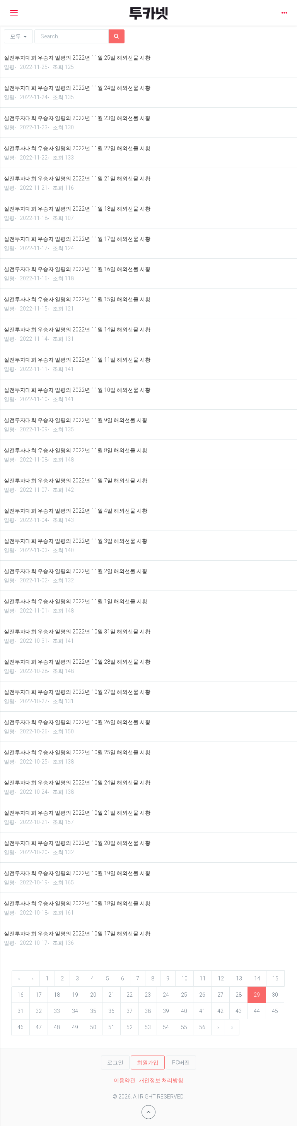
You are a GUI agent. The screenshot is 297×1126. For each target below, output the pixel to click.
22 (129, 995)
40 (184, 1011)
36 (111, 1011)
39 (166, 1011)
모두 (18, 36)
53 (148, 1027)
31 (20, 1011)
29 (257, 995)
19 (75, 995)
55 (184, 1027)
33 (57, 1011)
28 (239, 995)
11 (203, 978)
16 (20, 995)
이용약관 (124, 1080)
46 (20, 1027)
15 (275, 978)
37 (129, 1011)
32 (39, 1011)
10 (184, 978)
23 (148, 995)
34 (75, 1011)
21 (111, 995)
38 (148, 1011)
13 (239, 978)
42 (220, 1011)
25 (184, 995)
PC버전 (181, 1062)
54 (166, 1027)
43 (239, 1011)
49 (75, 1027)
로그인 (115, 1062)
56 (202, 1027)
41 (202, 1011)
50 (93, 1027)
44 (257, 1011)
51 (111, 1027)
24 (166, 995)
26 (202, 995)
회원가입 (148, 1062)
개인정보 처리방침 (161, 1080)
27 (220, 995)
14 (257, 978)
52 (129, 1027)
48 (57, 1027)
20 (93, 995)
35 (93, 1011)
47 (39, 1027)
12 (221, 978)
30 (275, 995)
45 (275, 1011)
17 (39, 995)
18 (57, 995)
